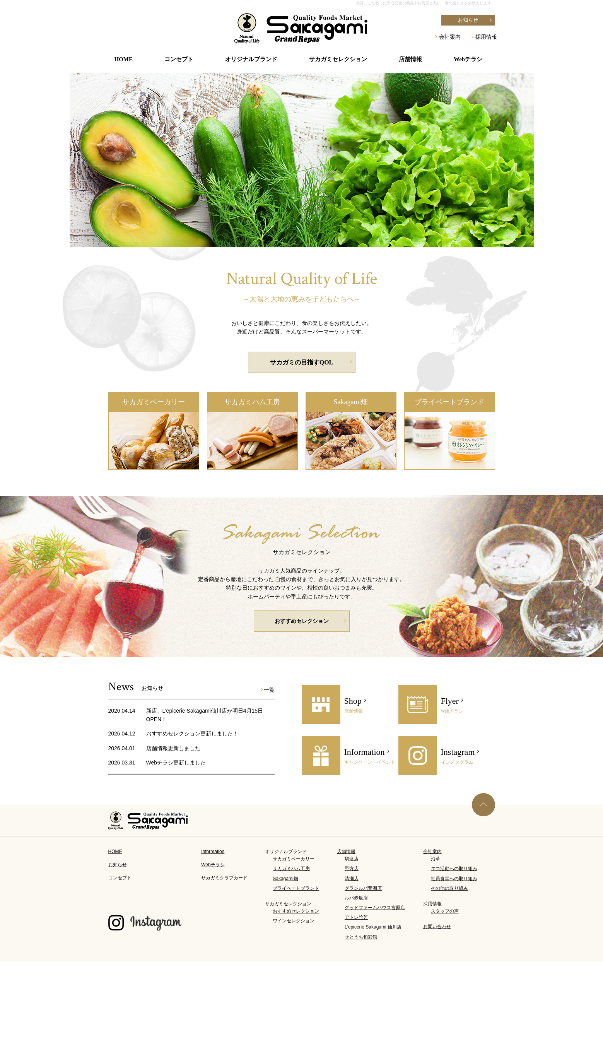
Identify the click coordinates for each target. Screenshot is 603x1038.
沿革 (435, 859)
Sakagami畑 (351, 402)
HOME (123, 59)
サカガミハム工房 (252, 402)
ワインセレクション (293, 920)
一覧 (269, 690)
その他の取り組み (449, 888)
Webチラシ (468, 59)
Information (212, 851)
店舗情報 (346, 851)
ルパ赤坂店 (356, 898)
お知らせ (468, 20)
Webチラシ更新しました (176, 762)
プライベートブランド (449, 402)
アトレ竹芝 (356, 917)
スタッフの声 (445, 911)
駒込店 (352, 859)
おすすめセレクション (302, 621)
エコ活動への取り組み (454, 868)
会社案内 (450, 37)
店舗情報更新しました (173, 748)
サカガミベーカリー (153, 402)
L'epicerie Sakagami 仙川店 (373, 927)
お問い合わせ (437, 926)
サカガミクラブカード (224, 878)
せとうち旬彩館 (361, 937)
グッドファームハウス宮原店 (375, 907)
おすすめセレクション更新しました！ (192, 733)
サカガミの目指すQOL (301, 362)
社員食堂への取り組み (454, 878)
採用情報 (486, 37)
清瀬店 (352, 878)
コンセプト (178, 59)
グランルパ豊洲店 (363, 888)
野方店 (352, 868)
